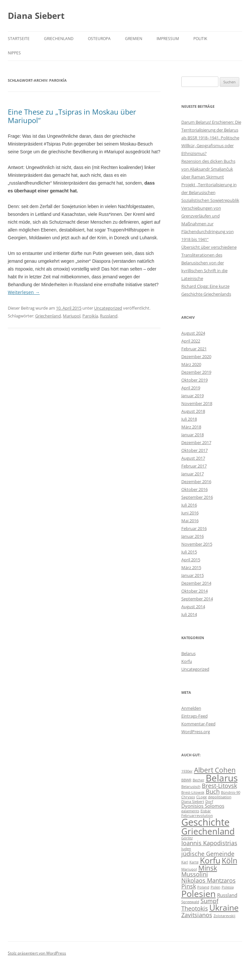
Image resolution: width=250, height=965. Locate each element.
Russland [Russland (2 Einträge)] (227, 895)
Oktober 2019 (194, 380)
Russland (109, 316)
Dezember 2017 (196, 442)
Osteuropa (99, 38)
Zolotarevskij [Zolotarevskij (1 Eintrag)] (224, 916)
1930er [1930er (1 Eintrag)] (187, 771)
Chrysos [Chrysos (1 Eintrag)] (188, 797)
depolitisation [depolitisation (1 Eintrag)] (219, 797)
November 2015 (196, 544)
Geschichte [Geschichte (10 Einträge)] (205, 822)
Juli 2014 (189, 614)
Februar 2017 (194, 466)
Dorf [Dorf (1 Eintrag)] (209, 801)
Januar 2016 (192, 536)
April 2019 (190, 388)
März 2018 (191, 427)
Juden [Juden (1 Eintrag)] (186, 848)
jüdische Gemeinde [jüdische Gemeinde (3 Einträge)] (207, 854)
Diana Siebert (36, 15)
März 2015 (191, 567)
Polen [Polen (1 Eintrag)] (215, 887)
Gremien (133, 38)
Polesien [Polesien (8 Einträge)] (198, 894)
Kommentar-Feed (198, 724)
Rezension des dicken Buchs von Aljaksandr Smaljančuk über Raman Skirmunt (208, 169)
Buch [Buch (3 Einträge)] (213, 791)
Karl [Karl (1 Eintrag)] (184, 862)
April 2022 (190, 341)
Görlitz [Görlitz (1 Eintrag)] (187, 838)
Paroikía (90, 316)
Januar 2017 (192, 474)
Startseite (19, 38)
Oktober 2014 (194, 591)
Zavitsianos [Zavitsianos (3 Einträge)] (196, 915)
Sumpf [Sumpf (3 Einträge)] (209, 901)
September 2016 (197, 497)
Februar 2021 (194, 349)
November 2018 (196, 403)
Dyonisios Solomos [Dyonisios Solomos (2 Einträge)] (202, 806)
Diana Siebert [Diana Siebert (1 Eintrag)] (192, 801)
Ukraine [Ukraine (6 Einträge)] (224, 907)
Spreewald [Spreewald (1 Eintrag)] (190, 902)
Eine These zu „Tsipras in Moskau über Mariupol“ (72, 116)
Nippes (14, 53)
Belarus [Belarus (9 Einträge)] (222, 778)
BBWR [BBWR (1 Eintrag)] (186, 780)
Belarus (188, 653)
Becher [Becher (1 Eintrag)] (198, 780)
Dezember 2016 (196, 481)
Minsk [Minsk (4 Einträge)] (207, 868)
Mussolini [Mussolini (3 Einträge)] (194, 874)
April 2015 (190, 560)
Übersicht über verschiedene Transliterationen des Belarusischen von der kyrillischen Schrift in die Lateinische (209, 262)
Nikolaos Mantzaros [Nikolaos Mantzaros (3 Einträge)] (208, 880)
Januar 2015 (192, 575)
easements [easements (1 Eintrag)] (190, 811)
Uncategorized (108, 308)
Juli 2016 (189, 505)
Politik (200, 38)
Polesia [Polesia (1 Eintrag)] (228, 887)
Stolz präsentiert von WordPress (37, 953)
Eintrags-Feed (194, 716)
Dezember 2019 (196, 372)
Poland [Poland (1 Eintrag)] (203, 887)
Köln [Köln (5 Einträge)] (229, 861)
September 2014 (197, 599)
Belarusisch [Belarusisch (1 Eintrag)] (191, 786)
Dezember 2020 (196, 356)
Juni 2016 (190, 513)
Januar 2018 (192, 435)
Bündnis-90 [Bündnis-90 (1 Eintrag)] (230, 792)
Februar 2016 (194, 528)
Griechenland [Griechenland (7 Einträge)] (208, 831)
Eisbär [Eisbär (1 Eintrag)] (206, 811)
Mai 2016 (190, 521)
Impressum (168, 38)
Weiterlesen (24, 292)
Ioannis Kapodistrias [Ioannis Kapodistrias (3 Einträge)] (209, 843)
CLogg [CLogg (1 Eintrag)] (201, 797)
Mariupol (71, 316)
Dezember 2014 (196, 583)
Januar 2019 (192, 396)
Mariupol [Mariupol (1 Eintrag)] (189, 869)
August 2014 (193, 606)
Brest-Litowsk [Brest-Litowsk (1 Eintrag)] (192, 792)
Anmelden (191, 708)
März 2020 (191, 364)
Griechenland (59, 38)
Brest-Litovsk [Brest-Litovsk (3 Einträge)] (219, 786)
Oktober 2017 (194, 450)
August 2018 (193, 411)
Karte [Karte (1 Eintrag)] (194, 862)
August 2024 (193, 333)
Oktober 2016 (194, 489)
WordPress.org (195, 731)
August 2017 (193, 458)
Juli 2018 (189, 419)
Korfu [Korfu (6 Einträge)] (210, 860)
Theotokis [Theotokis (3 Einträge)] (194, 908)
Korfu (186, 661)
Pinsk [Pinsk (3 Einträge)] (188, 886)
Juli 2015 (189, 552)
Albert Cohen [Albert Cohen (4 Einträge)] (215, 770)
